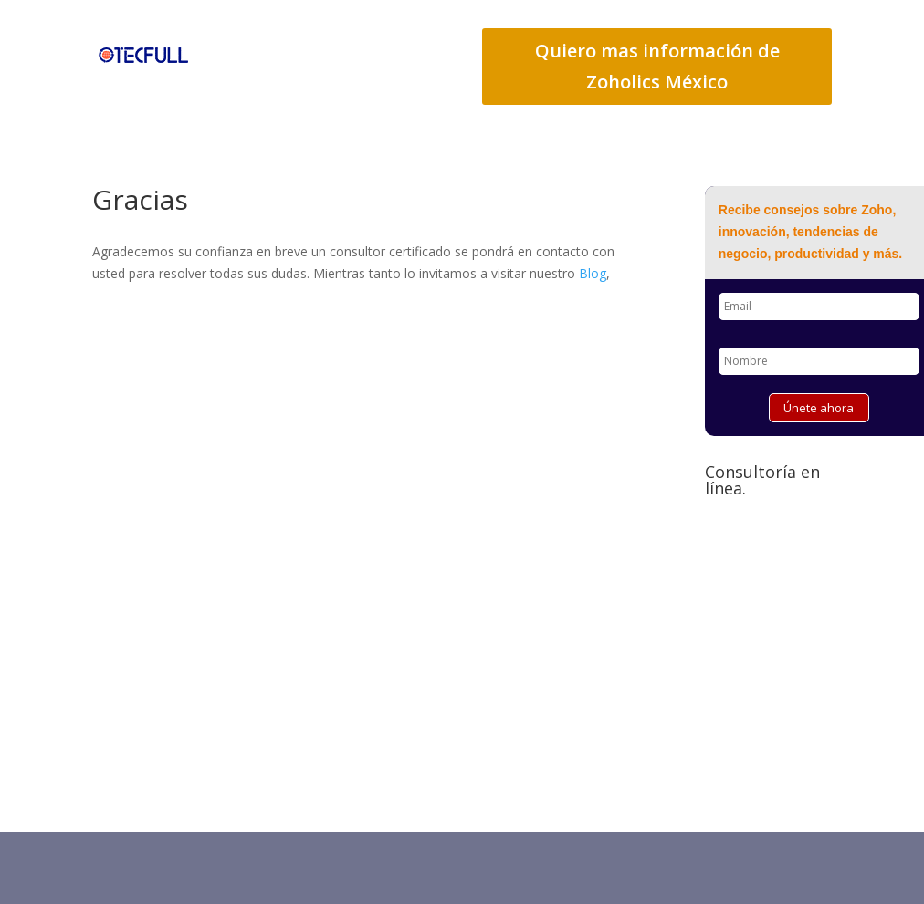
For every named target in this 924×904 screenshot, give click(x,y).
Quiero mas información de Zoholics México (657, 66)
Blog (592, 273)
